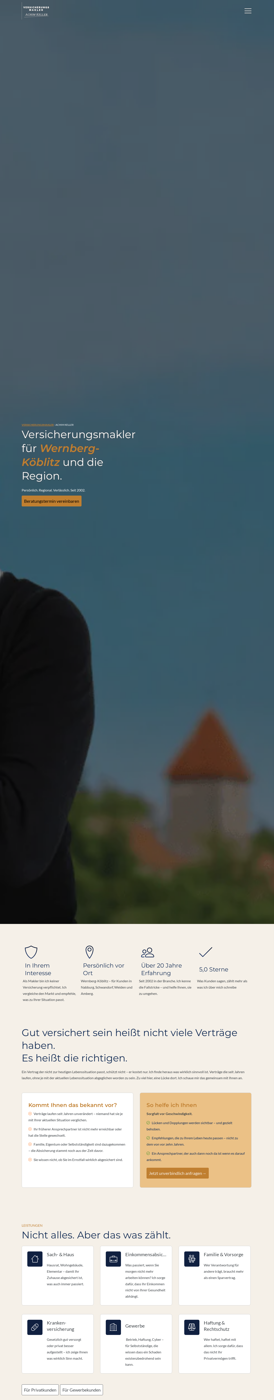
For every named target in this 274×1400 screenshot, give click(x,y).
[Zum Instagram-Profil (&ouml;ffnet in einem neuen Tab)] (132, 1389)
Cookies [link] (177, 1373)
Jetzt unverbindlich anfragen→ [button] (170, 400)
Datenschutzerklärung (78, 1321)
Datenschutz (117, 1373)
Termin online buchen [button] (116, 1171)
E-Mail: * (30, 1254)
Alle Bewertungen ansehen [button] (45, 805)
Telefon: (30, 1264)
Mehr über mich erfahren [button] (51, 700)
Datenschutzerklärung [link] (87, 987)
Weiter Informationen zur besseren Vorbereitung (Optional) (68, 1289)
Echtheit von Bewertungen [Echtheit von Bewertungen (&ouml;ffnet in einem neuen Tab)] (238, 893)
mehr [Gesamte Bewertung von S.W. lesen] (150, 846)
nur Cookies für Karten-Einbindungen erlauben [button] (144, 1000)
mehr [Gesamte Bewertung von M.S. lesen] (206, 839)
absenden (137, 1332)
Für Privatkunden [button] (44, 616)
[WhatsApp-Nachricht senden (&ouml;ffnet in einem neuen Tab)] (141, 1389)
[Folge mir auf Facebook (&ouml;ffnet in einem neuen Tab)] (124, 1389)
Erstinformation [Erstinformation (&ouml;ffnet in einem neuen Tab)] (138, 1373)
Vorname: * (32, 1234)
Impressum (98, 1373)
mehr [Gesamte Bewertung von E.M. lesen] (82, 833)
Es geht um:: (33, 1274)
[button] (27, 851)
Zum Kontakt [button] (165, 1171)
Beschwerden (161, 1373)
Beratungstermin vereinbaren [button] (55, 115)
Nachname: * (33, 1244)
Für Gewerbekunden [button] (97, 616)
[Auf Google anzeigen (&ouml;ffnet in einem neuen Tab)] (150, 1389)
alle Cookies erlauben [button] (88, 1000)
